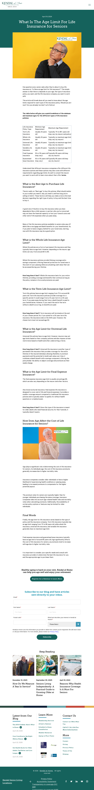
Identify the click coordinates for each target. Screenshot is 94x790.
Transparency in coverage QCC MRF (46, 782)
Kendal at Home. (46, 772)
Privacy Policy (54, 632)
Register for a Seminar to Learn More (47, 579)
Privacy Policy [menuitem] (68, 748)
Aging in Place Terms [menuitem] (46, 736)
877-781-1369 (71, 728)
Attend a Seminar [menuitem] (45, 724)
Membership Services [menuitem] (46, 721)
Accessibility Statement (52, 780)
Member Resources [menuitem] (45, 733)
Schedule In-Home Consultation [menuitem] (45, 729)
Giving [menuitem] (65, 745)
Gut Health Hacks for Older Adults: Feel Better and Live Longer (22, 751)
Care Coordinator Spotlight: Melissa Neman (23, 738)
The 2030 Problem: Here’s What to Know (24, 727)
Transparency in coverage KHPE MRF (46, 785)
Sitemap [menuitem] (65, 755)
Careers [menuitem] (65, 742)
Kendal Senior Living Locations (18, 778)
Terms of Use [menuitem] (67, 751)
